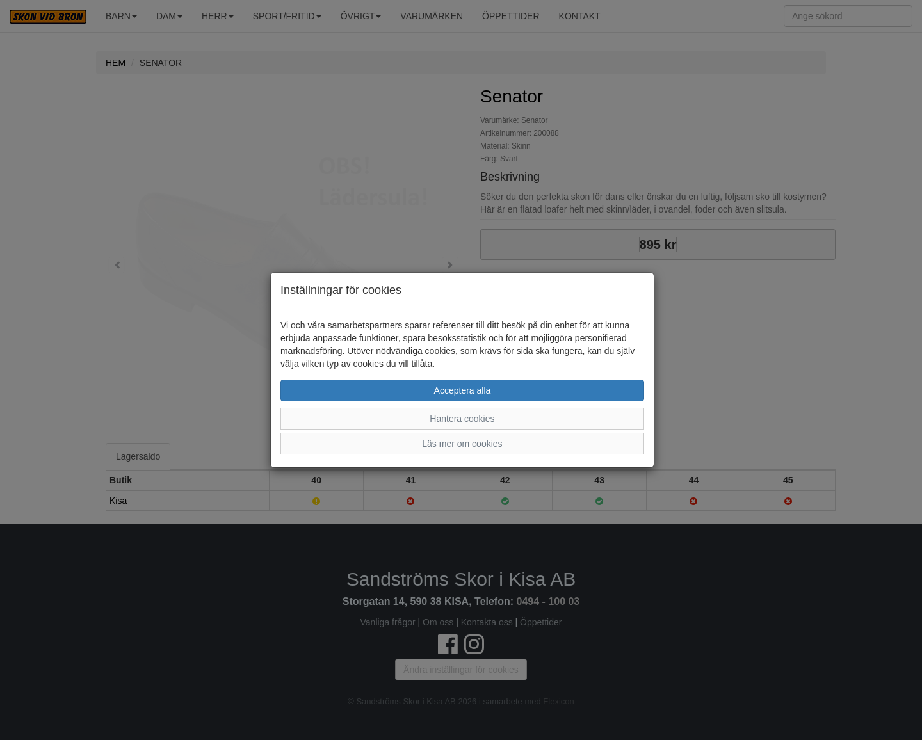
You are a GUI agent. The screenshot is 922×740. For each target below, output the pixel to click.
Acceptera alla (462, 390)
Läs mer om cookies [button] (462, 443)
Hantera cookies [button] (462, 419)
